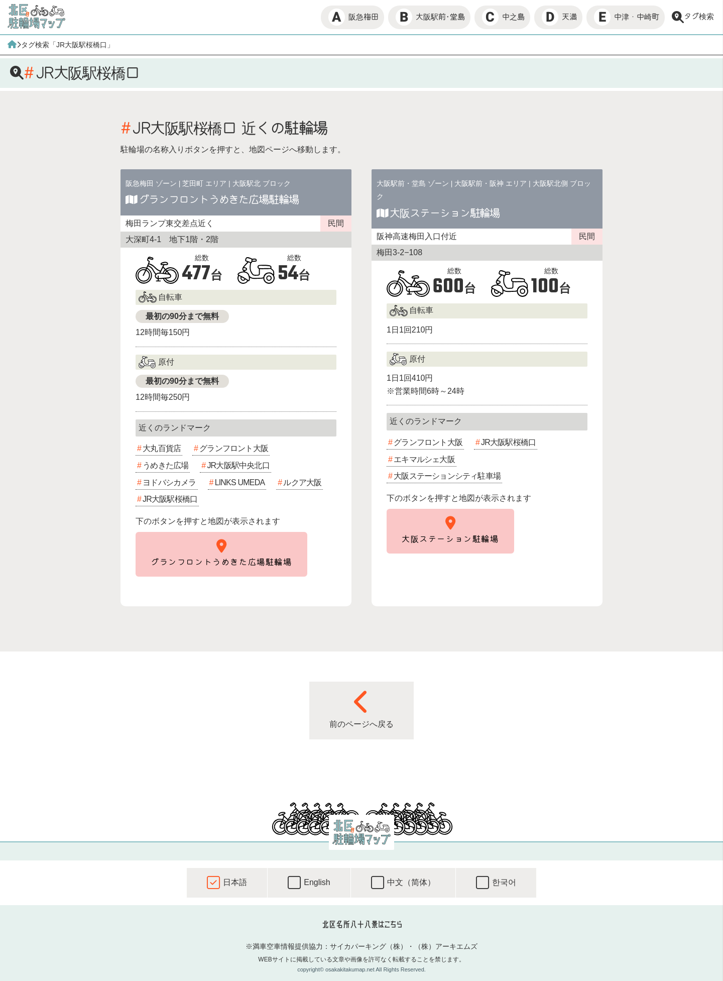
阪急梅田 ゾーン (151, 183)
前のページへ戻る (361, 708)
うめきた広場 (165, 465)
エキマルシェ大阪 (424, 459)
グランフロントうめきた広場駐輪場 (219, 199)
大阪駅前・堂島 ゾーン (413, 183)
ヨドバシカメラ (169, 482)
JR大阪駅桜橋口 (170, 499)
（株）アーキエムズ (445, 946)
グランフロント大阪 (233, 448)
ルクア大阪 (302, 482)
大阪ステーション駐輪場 (445, 213)
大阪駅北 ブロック (261, 183)
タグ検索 (693, 17)
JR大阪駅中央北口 (238, 465)
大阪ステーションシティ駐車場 (447, 476)
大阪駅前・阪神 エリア (490, 183)
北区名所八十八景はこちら (362, 924)
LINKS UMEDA (240, 482)
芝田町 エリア (204, 183)
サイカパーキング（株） (368, 946)
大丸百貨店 (162, 448)
